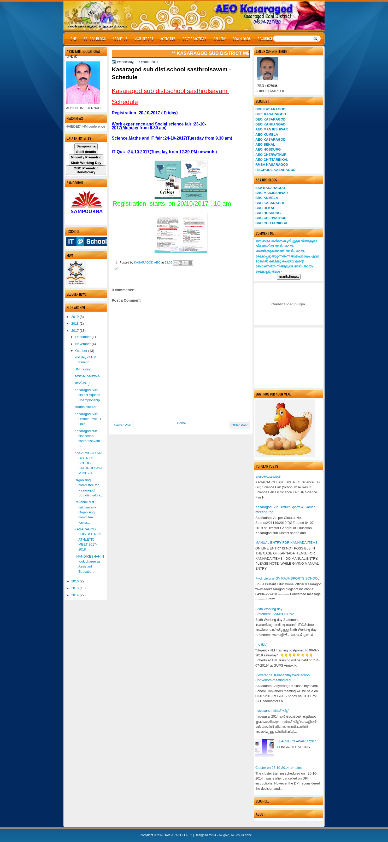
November (83, 344)
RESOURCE (265, 38)
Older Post (240, 425)
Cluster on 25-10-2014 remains (278, 768)
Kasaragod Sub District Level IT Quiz (87, 419)
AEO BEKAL (265, 144)
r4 (214, 835)
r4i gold (224, 835)
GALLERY (219, 38)
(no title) (261, 644)
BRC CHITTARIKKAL (271, 223)
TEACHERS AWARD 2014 (296, 741)
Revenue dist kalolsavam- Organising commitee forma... (85, 512)
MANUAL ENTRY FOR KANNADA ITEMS (286, 543)
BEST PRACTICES (194, 38)
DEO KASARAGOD (270, 119)
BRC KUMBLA (266, 198)
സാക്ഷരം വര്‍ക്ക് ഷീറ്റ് (271, 711)
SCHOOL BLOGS (95, 38)
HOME (72, 38)
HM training (83, 369)
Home (181, 423)
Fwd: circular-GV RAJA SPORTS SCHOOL (287, 578)
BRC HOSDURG (268, 213)
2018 (75, 323)
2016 (75, 581)
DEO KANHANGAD (270, 124)
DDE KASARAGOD (270, 109)
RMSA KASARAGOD (271, 165)
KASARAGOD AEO (147, 262)
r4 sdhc (247, 835)
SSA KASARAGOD (270, 188)
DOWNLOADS (242, 38)
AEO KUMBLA (266, 134)
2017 (75, 331)
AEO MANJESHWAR (271, 129)
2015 (75, 588)
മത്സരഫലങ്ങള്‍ (267, 476)
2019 (75, 317)
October (81, 351)
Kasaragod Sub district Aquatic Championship (87, 395)
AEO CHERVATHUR (270, 155)
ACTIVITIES (167, 38)
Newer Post (122, 425)
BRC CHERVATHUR (270, 218)
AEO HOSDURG (268, 149)
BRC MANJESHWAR (271, 193)
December (83, 337)
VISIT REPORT (143, 38)
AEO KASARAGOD (270, 139)
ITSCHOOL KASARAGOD (275, 170)
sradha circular (85, 407)
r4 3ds (235, 835)
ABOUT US (120, 38)
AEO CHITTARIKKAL (271, 160)
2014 (75, 595)
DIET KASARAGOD (270, 114)
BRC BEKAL (265, 208)
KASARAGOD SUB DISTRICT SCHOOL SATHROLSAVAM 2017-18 (88, 463)
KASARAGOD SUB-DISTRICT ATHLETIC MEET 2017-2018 (88, 539)
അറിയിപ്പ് (81, 383)
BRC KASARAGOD (270, 203)
